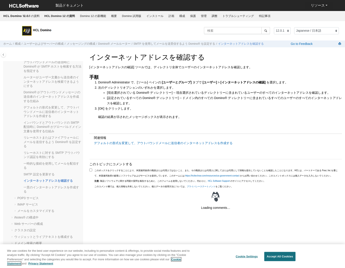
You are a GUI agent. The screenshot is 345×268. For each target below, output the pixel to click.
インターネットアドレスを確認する (241, 43)
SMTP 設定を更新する (39, 174)
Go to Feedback (301, 44)
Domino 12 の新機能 (93, 16)
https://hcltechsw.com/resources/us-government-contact (212, 175)
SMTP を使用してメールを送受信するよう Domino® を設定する (174, 43)
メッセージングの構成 (81, 43)
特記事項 (264, 16)
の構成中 (26, 217)
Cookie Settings (247, 257)
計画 (171, 16)
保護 (193, 16)
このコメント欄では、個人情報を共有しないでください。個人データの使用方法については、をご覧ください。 (163, 186)
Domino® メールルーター (114, 43)
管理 (204, 16)
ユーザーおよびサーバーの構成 (44, 43)
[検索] (265, 30)
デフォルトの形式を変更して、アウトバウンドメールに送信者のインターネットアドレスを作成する (51, 112)
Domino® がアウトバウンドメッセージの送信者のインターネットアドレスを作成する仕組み (52, 96)
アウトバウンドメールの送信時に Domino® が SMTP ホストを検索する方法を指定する (52, 66)
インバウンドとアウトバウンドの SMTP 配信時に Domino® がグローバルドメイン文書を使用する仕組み (52, 127)
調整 (214, 16)
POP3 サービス (28, 198)
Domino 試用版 (131, 16)
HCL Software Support (219, 181)
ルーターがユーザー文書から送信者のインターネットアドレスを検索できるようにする (51, 81)
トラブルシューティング (238, 16)
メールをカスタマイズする (35, 211)
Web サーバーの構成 (28, 224)
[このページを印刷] (340, 43)
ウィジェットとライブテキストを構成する (43, 237)
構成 (182, 16)
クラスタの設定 (25, 230)
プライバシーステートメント (201, 186)
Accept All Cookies (280, 257)
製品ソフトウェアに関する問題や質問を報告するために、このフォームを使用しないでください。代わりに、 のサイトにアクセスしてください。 (180, 181)
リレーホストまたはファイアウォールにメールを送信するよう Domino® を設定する (52, 142)
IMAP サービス (27, 204)
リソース (318, 5)
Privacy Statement (40, 264)
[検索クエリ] (237, 30)
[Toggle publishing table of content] (3, 54)
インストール (154, 16)
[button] (22, 62)
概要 (114, 16)
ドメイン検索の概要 (28, 243)
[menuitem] (59, 16)
